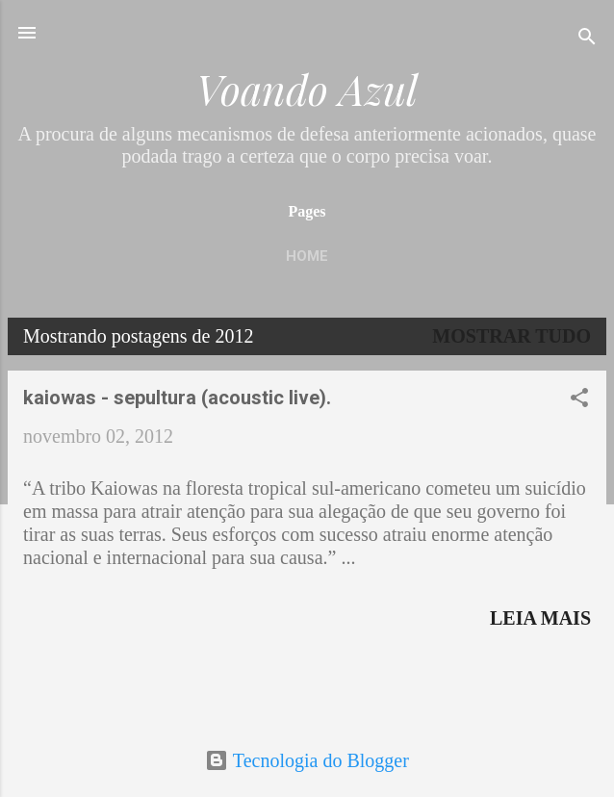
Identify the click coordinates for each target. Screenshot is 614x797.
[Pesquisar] (587, 39)
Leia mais (540, 618)
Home (307, 256)
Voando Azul (307, 89)
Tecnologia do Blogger (307, 760)
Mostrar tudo (511, 336)
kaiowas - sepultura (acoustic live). (177, 397)
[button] (579, 400)
